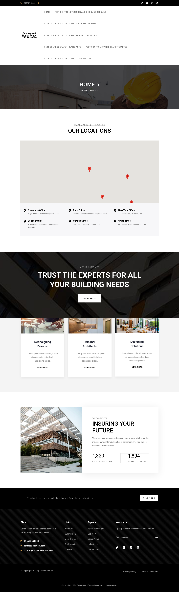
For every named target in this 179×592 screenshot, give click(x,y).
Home (84, 91)
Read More (149, 498)
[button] (89, 169)
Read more (42, 367)
